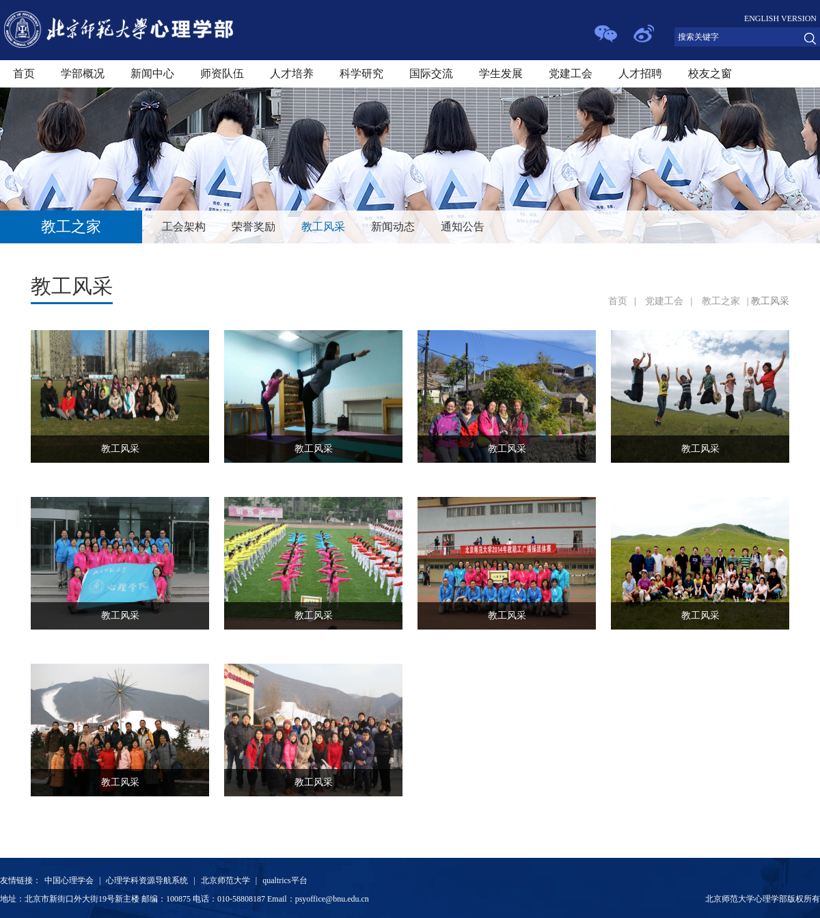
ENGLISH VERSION (780, 18)
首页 (24, 73)
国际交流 (431, 73)
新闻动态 (393, 226)
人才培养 (292, 73)
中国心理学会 (69, 880)
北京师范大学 (225, 880)
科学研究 (361, 73)
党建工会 (570, 73)
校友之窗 (710, 73)
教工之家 (721, 301)
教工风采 (323, 226)
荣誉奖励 (253, 226)
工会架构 (184, 226)
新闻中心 (152, 73)
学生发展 (501, 73)
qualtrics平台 (284, 880)
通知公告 (462, 226)
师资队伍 (222, 73)
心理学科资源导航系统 (147, 880)
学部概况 (83, 73)
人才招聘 (640, 73)
